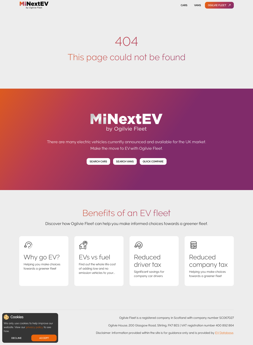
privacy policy (34, 327)
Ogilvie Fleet (219, 5)
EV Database (224, 333)
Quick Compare (153, 161)
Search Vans (125, 161)
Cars (184, 5)
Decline (16, 338)
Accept (44, 338)
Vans (197, 5)
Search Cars (98, 161)
